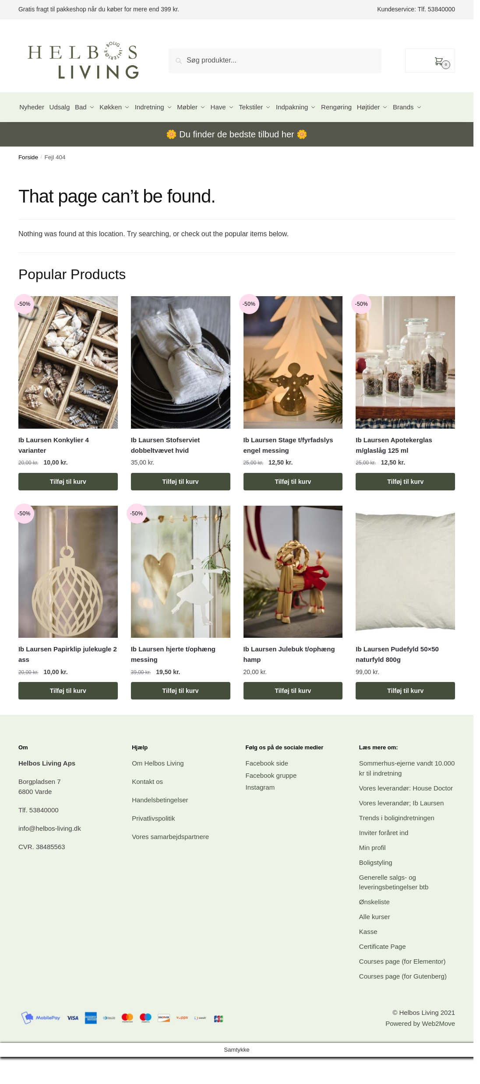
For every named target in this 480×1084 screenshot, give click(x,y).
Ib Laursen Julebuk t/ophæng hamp (289, 677)
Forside (28, 180)
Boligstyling (375, 885)
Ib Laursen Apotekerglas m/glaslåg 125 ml (394, 468)
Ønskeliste (374, 925)
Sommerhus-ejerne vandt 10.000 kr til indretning (407, 791)
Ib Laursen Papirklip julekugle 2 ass (67, 677)
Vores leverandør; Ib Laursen (401, 826)
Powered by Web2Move (420, 1046)
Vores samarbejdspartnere (170, 860)
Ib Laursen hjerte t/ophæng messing (173, 677)
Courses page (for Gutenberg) (403, 999)
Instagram (260, 810)
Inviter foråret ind (384, 856)
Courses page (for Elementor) (402, 984)
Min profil (372, 870)
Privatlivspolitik (153, 841)
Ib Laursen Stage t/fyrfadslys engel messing (288, 468)
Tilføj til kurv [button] (68, 504)
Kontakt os (147, 804)
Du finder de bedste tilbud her (236, 157)
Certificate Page (382, 969)
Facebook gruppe (271, 798)
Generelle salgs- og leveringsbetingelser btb (393, 905)
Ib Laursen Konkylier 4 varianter (53, 468)
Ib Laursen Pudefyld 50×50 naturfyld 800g (397, 677)
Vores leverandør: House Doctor (406, 811)
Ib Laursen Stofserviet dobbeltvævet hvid (165, 468)
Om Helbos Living (158, 786)
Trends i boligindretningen (396, 841)
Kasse (368, 954)
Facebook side (267, 786)
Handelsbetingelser (160, 823)
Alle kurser (374, 940)
